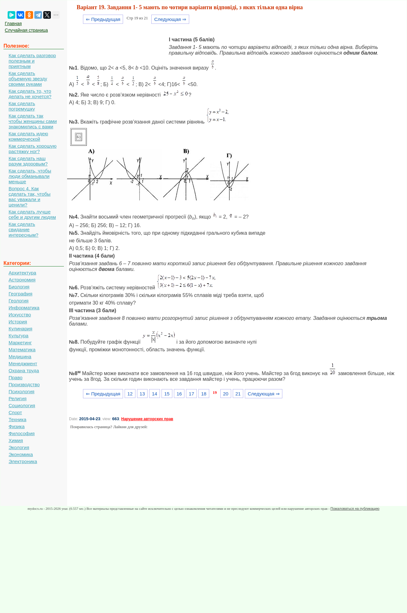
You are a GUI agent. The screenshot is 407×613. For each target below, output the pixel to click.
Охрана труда (24, 370)
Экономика (21, 454)
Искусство (20, 314)
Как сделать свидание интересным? (23, 229)
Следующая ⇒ (170, 19)
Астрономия (22, 279)
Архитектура (22, 272)
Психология (21, 391)
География (20, 293)
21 (238, 393)
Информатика (24, 307)
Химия (16, 440)
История (18, 321)
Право (16, 377)
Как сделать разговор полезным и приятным (32, 61)
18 (204, 393)
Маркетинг (20, 342)
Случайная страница (26, 30)
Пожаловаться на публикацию (354, 508)
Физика (16, 426)
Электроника (23, 461)
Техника (17, 419)
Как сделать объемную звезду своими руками (28, 79)
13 (142, 393)
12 (130, 393)
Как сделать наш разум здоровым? (28, 161)
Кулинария (20, 328)
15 (166, 393)
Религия (17, 398)
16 (179, 393)
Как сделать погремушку (22, 106)
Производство (24, 384)
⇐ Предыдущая (103, 19)
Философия (22, 433)
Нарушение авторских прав (147, 419)
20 (226, 393)
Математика (22, 349)
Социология (22, 405)
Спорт (15, 412)
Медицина (20, 356)
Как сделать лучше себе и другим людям (32, 214)
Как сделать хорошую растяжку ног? (33, 148)
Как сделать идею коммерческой (28, 136)
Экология (19, 447)
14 (154, 393)
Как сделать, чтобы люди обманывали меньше (30, 176)
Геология (19, 300)
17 (191, 393)
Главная (13, 23)
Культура (18, 335)
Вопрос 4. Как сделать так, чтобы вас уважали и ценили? (30, 196)
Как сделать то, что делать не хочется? (30, 93)
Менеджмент (23, 363)
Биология (19, 286)
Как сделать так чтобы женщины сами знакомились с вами (33, 121)
